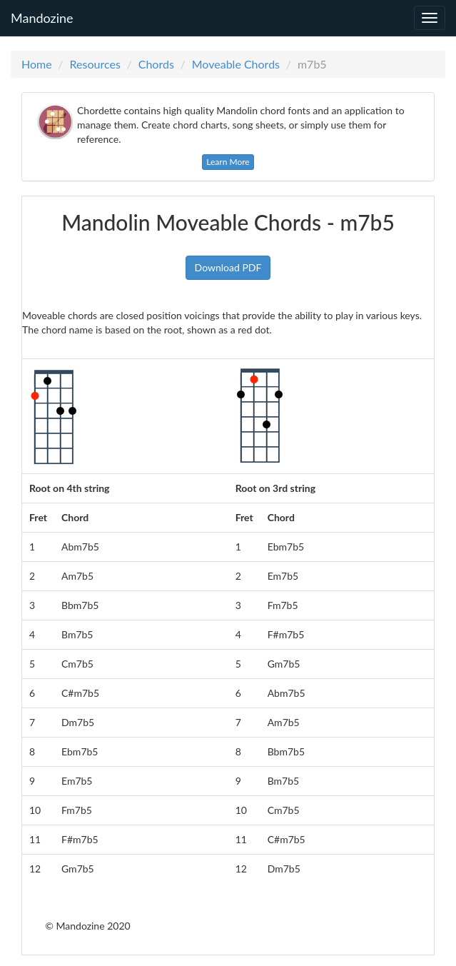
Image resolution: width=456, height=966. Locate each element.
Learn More (227, 161)
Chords (156, 64)
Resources (95, 64)
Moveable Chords (236, 64)
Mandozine (42, 15)
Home (36, 64)
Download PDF (228, 267)
